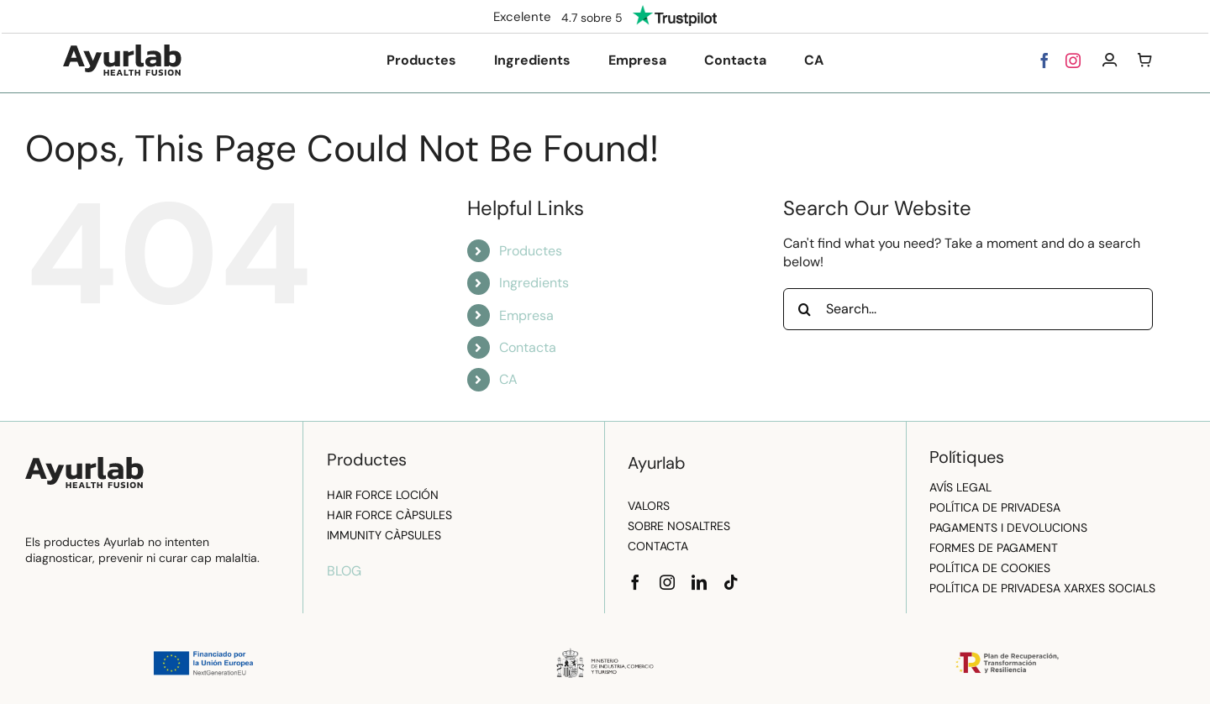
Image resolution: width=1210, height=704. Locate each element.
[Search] (804, 309)
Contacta (527, 347)
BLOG (344, 571)
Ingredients (534, 283)
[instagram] (1073, 60)
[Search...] (968, 309)
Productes (530, 251)
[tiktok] (731, 582)
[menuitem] (813, 60)
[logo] (122, 51)
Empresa (526, 315)
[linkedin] (699, 582)
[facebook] (1044, 60)
